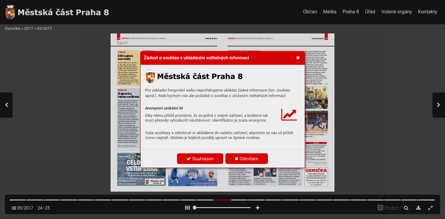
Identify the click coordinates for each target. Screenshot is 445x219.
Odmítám (246, 159)
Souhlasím (200, 159)
